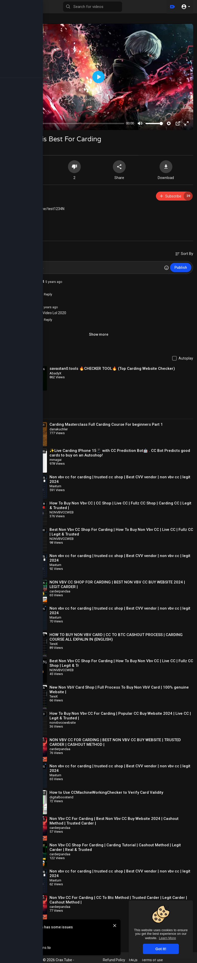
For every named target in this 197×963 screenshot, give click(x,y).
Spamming (35, 215)
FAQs (133, 960)
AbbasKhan (29, 307)
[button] (185, 6)
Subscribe (176, 196)
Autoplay (186, 358)
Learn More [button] (167, 938)
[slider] (70, 123)
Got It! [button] (160, 949)
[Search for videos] (92, 7)
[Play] (10, 123)
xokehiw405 (30, 193)
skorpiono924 (31, 281)
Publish (180, 267)
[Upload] (172, 6)
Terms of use (152, 960)
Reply (45, 294)
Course (32, 221)
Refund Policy (114, 960)
